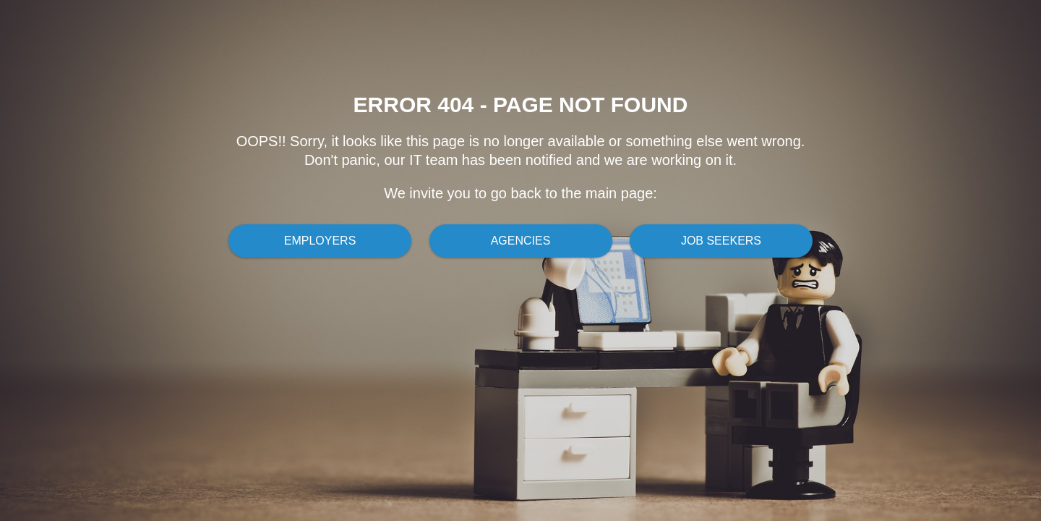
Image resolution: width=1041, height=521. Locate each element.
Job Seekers (721, 240)
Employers (320, 240)
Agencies (521, 240)
